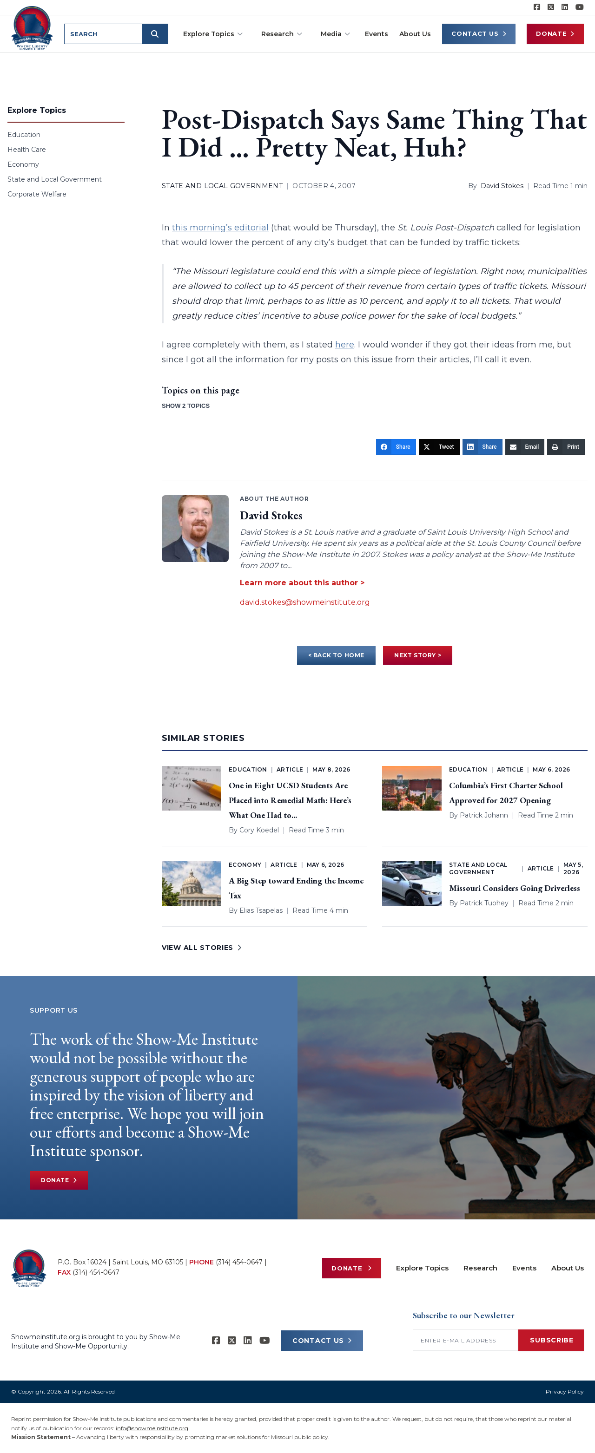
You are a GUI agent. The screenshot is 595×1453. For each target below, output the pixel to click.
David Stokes (502, 186)
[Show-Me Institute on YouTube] (579, 7)
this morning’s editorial (220, 228)
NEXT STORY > (417, 655)
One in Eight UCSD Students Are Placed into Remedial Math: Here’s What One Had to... (290, 800)
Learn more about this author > (302, 582)
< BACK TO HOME (336, 655)
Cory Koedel (259, 830)
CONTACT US (322, 1340)
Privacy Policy (565, 1391)
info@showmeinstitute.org (152, 1428)
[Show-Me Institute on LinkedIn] (565, 7)
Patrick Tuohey (484, 903)
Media (335, 34)
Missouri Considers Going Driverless (514, 888)
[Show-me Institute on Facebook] (537, 7)
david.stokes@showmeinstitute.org (305, 602)
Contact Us (478, 34)
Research (281, 34)
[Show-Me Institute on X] (551, 7)
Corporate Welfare (36, 194)
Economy (23, 164)
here (344, 345)
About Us (415, 34)
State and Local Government (54, 179)
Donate (555, 34)
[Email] (525, 447)
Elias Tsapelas (261, 910)
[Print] (566, 447)
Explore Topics (213, 34)
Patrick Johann (484, 815)
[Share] (396, 447)
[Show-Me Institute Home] (32, 27)
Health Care (26, 149)
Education (23, 135)
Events (376, 34)
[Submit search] (156, 34)
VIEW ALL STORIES (202, 947)
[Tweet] (439, 447)
